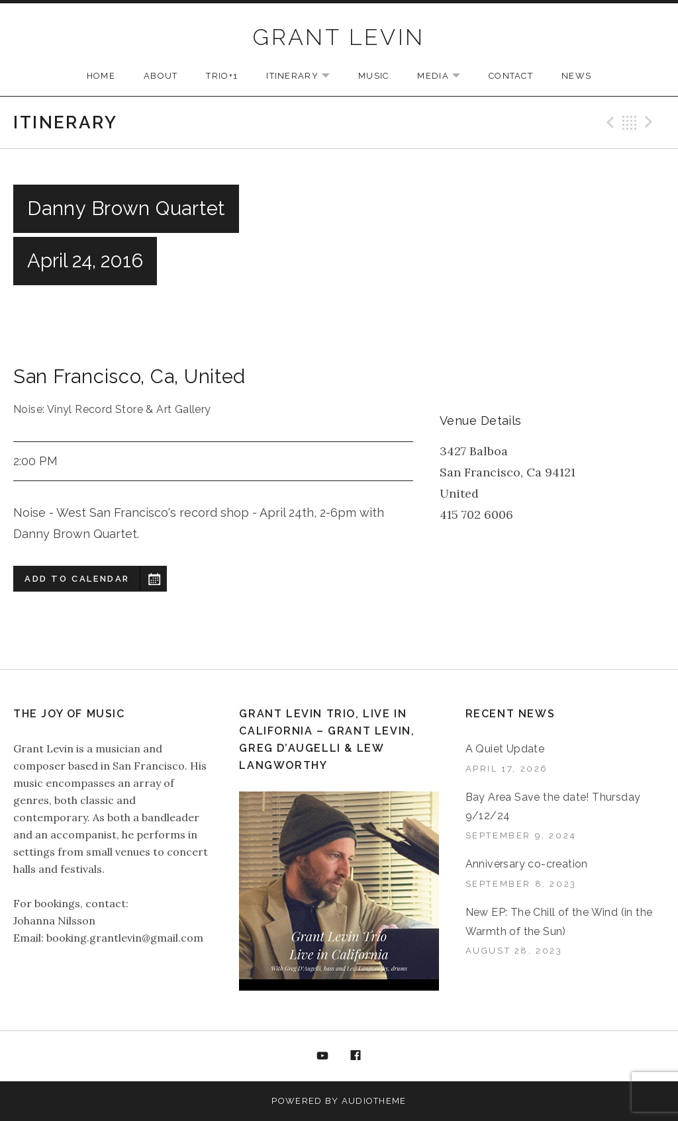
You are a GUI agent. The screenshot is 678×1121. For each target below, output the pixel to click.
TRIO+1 (222, 76)
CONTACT (511, 76)
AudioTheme (374, 1101)
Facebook (356, 1056)
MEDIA (445, 76)
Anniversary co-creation (526, 864)
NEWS (576, 76)
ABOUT (161, 76)
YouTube (322, 1056)
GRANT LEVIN (338, 37)
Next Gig (650, 122)
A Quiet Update (505, 748)
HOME (101, 76)
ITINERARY (304, 76)
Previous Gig (608, 122)
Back (629, 122)
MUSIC (373, 76)
